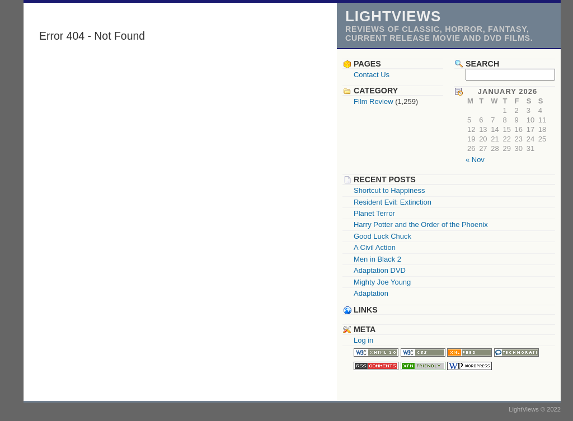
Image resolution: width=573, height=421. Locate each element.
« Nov (475, 159)
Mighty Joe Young (382, 282)
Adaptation (371, 293)
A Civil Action (375, 247)
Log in (363, 340)
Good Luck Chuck (382, 236)
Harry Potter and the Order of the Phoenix (421, 224)
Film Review (373, 101)
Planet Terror (374, 213)
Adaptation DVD (380, 270)
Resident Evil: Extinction (392, 202)
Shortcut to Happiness (389, 190)
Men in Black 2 (377, 259)
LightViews (393, 16)
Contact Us (371, 74)
